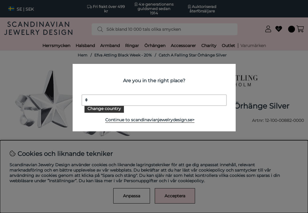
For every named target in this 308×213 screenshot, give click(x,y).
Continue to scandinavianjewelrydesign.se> (149, 119)
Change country (104, 108)
